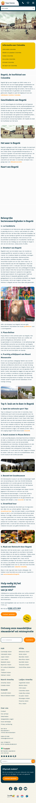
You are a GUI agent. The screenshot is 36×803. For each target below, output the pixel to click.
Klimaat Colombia (8, 62)
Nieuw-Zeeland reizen (8, 695)
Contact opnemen (9, 614)
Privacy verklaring (6, 724)
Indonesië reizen (6, 654)
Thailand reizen (6, 672)
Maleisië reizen (5, 662)
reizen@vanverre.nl (7, 738)
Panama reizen (23, 701)
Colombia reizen (24, 690)
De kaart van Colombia (9, 65)
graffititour (27, 326)
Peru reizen (22, 703)
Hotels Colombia (7, 56)
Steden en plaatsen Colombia (11, 52)
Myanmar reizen (6, 664)
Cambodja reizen (6, 651)
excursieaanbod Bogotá (11, 574)
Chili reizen (22, 688)
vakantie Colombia (21, 567)
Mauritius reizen (24, 659)
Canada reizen (5, 685)
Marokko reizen (24, 657)
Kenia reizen (23, 654)
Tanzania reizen (24, 664)
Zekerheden (4, 716)
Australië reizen (6, 693)
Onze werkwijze (6, 721)
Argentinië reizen (24, 683)
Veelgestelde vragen (7, 719)
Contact (3, 711)
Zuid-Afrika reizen (24, 667)
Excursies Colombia (8, 59)
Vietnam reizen (5, 675)
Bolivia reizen (23, 685)
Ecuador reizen (24, 696)
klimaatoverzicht (16, 162)
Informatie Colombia (9, 49)
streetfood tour (6, 511)
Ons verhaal (4, 714)
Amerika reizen (6, 683)
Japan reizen (5, 657)
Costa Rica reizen (24, 693)
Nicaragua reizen (24, 698)
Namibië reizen (24, 662)
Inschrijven (29, 640)
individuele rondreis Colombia (10, 95)
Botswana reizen (24, 651)
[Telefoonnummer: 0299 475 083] (23, 3)
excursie (27, 430)
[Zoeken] (33, 761)
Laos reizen (4, 659)
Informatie (5, 8)
